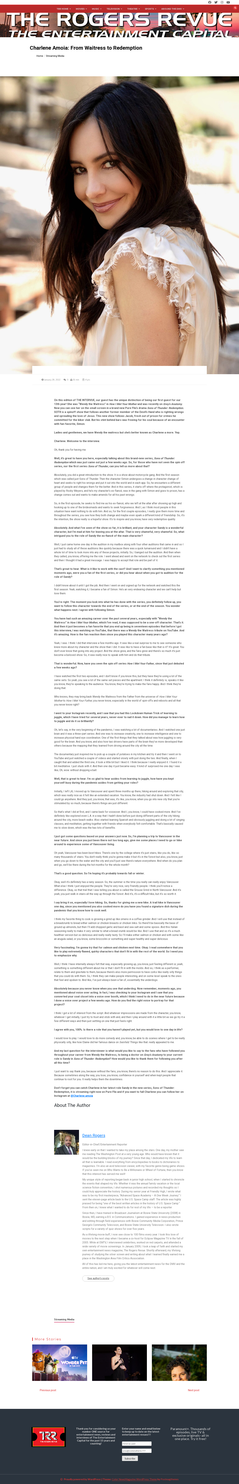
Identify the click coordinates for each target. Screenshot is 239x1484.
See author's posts (98, 1278)
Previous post (48, 1390)
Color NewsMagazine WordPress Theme (134, 1479)
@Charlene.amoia (82, 1095)
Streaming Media (64, 1319)
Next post (193, 1390)
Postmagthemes (170, 1479)
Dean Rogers (93, 1135)
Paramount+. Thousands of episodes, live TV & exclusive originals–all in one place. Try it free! (190, 1434)
